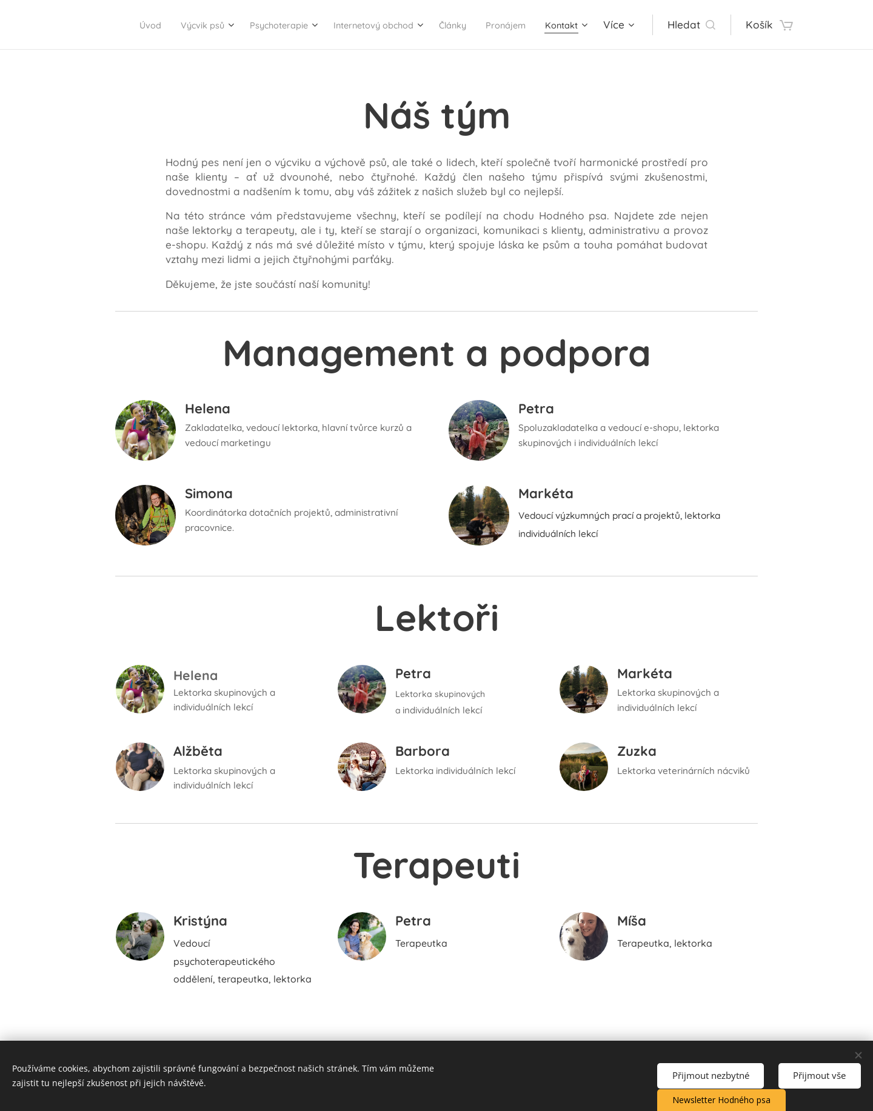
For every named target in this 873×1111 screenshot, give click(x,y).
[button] (715, 25)
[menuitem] (114, 25)
